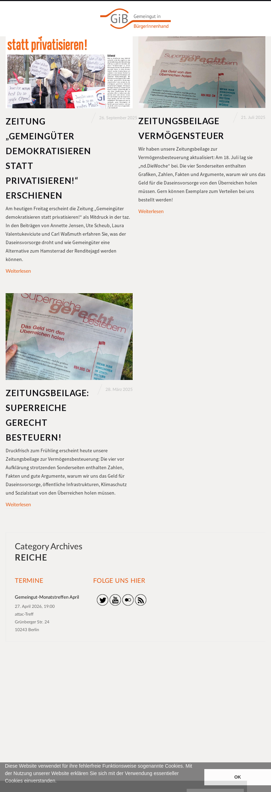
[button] (6, 789)
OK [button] (237, 777)
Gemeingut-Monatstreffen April (47, 597)
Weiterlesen (18, 271)
